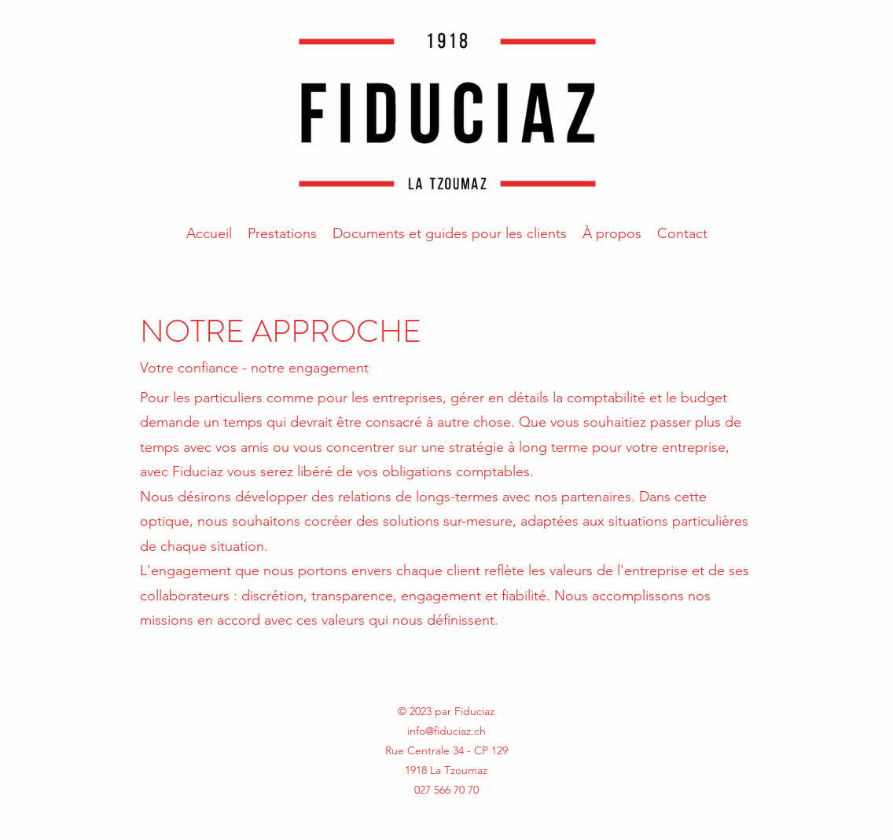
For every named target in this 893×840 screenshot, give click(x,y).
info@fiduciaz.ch (446, 731)
